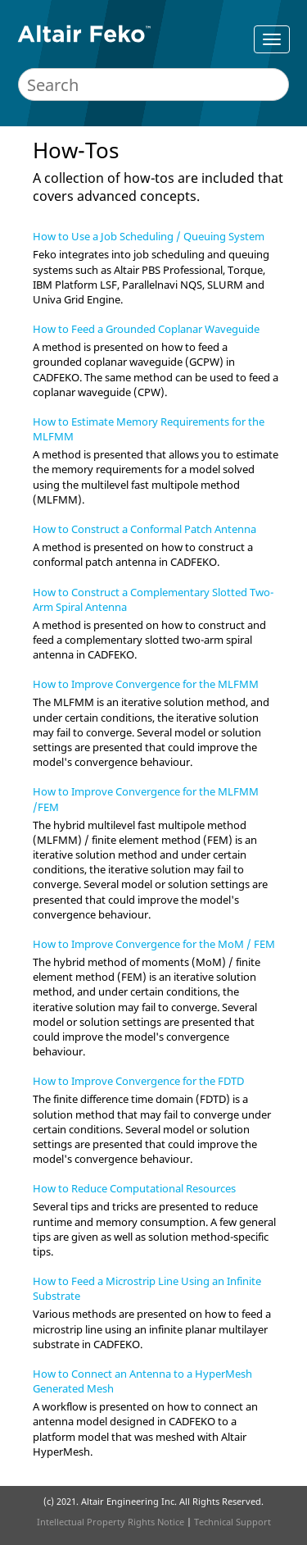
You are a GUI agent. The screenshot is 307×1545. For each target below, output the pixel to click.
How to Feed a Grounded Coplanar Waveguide (146, 328)
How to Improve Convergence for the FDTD (138, 1080)
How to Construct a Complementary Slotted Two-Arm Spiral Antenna (153, 599)
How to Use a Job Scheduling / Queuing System (148, 236)
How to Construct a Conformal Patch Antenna (144, 529)
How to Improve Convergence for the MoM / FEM (154, 944)
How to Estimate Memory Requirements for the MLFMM (148, 429)
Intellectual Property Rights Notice (110, 1521)
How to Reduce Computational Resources (134, 1188)
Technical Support (232, 1521)
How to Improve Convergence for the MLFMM (146, 684)
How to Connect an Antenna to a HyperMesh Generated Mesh (142, 1381)
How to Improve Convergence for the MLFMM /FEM (146, 799)
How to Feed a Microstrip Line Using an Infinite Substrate (147, 1288)
